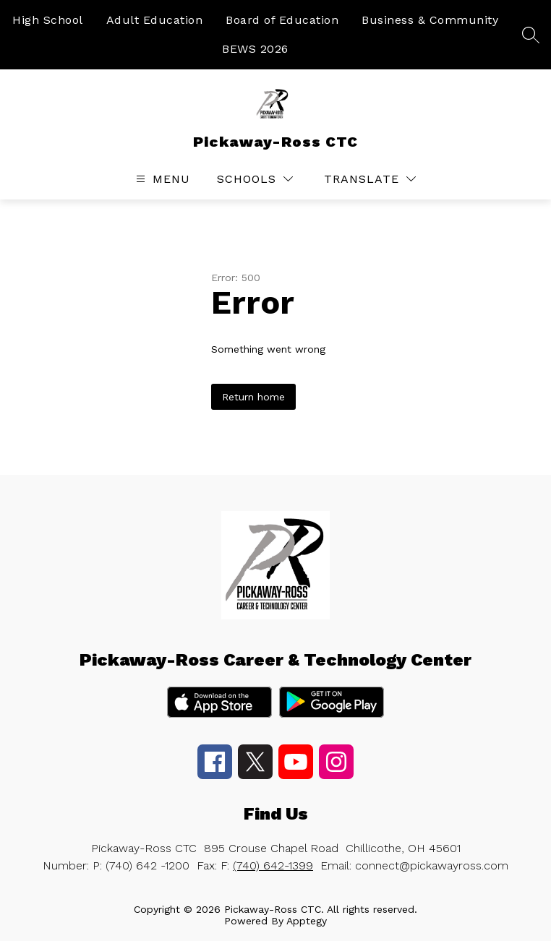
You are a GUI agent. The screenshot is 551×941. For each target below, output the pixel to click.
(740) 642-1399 (273, 865)
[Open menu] (161, 179)
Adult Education (154, 20)
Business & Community (430, 20)
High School (47, 20)
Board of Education (282, 20)
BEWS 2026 (255, 49)
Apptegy (306, 921)
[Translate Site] (369, 179)
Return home (253, 397)
